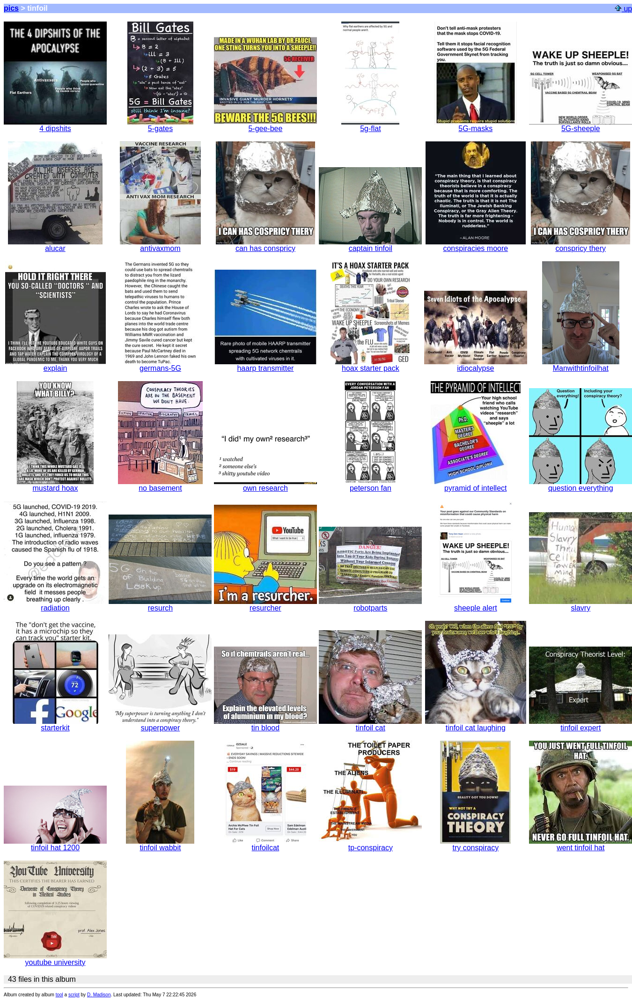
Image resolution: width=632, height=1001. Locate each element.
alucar (55, 245)
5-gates (160, 125)
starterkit (55, 724)
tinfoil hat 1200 (55, 844)
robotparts (370, 604)
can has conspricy (265, 245)
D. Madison (99, 994)
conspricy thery (580, 245)
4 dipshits (55, 125)
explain (55, 365)
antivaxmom (160, 245)
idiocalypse (475, 365)
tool (59, 994)
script (74, 994)
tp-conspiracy (370, 844)
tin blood (265, 724)
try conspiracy (475, 844)
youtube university (55, 959)
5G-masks (475, 125)
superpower (160, 724)
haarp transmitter (265, 365)
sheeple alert (475, 604)
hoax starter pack (370, 365)
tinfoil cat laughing (475, 724)
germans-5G (160, 365)
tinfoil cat (370, 724)
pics (11, 8)
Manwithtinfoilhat (580, 365)
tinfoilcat (265, 844)
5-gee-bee (265, 125)
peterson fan (370, 485)
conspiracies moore (476, 245)
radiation (55, 604)
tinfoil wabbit (160, 844)
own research (265, 485)
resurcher (265, 604)
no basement (160, 485)
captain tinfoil (370, 245)
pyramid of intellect (476, 485)
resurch (160, 604)
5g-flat (370, 125)
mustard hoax (55, 485)
